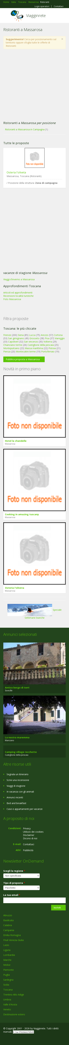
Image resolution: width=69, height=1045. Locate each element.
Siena (21, 335)
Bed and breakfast (16, 803)
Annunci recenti (15, 797)
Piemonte (8, 969)
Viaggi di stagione (16, 785)
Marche (7, 959)
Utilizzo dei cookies (33, 831)
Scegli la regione (14, 870)
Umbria (7, 999)
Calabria (7, 925)
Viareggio (60, 338)
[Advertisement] (33, 85)
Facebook (4, 1039)
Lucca (32, 335)
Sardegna (8, 979)
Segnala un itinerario (17, 774)
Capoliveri (13, 341)
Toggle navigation (6, 16)
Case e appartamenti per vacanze (25, 809)
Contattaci (58, 6)
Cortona (58, 335)
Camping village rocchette (21, 752)
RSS (27, 1039)
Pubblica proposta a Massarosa (23, 359)
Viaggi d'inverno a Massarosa (19, 279)
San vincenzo (31, 341)
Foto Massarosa (12, 299)
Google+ (11, 1039)
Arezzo (44, 335)
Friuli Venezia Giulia (13, 940)
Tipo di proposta (14, 882)
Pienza (6, 351)
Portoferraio (47, 351)
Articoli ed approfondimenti (17, 292)
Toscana (8, 989)
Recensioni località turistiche (18, 295)
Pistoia (52, 348)
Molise (6, 964)
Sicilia (6, 984)
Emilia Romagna (12, 935)
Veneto (7, 1009)
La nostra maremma (17, 737)
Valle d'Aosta (10, 1004)
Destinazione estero (14, 1014)
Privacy (27, 828)
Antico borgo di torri (17, 687)
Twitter (20, 1039)
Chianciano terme (12, 344)
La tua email (11, 895)
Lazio (6, 945)
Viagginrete (36, 15)
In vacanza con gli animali (20, 791)
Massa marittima (34, 348)
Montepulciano (11, 348)
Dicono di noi (30, 838)
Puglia (6, 974)
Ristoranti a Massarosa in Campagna (25, 129)
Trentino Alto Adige (13, 994)
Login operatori (42, 6)
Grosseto (34, 338)
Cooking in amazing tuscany (22, 514)
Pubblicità (28, 850)
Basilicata (8, 920)
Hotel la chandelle (15, 440)
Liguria (6, 950)
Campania (8, 930)
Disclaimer (28, 835)
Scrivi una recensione (18, 780)
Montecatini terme (26, 351)
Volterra (48, 341)
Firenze (7, 335)
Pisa (47, 338)
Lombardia (9, 954)
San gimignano (16, 338)
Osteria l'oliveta (16, 172)
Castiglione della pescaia (41, 344)
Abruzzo (7, 915)
